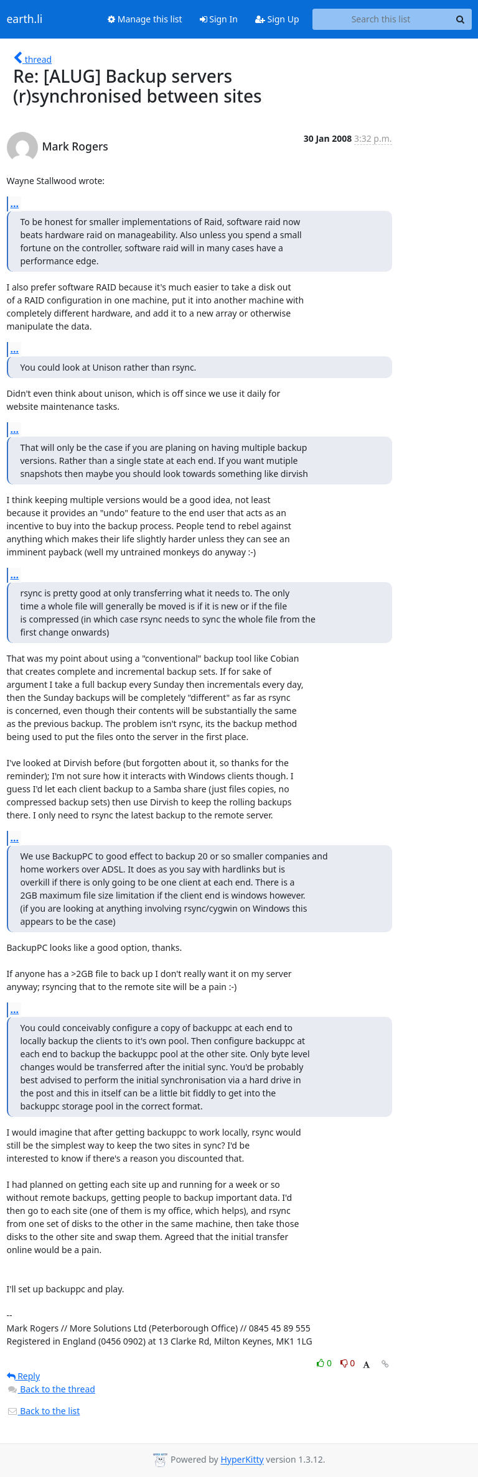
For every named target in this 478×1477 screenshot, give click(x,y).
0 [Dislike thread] (347, 1363)
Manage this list (145, 19)
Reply (23, 1376)
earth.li (25, 19)
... (15, 203)
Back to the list (43, 1411)
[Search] (460, 19)
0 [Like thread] (325, 1363)
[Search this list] (381, 19)
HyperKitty (241, 1460)
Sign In (219, 19)
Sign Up (277, 19)
